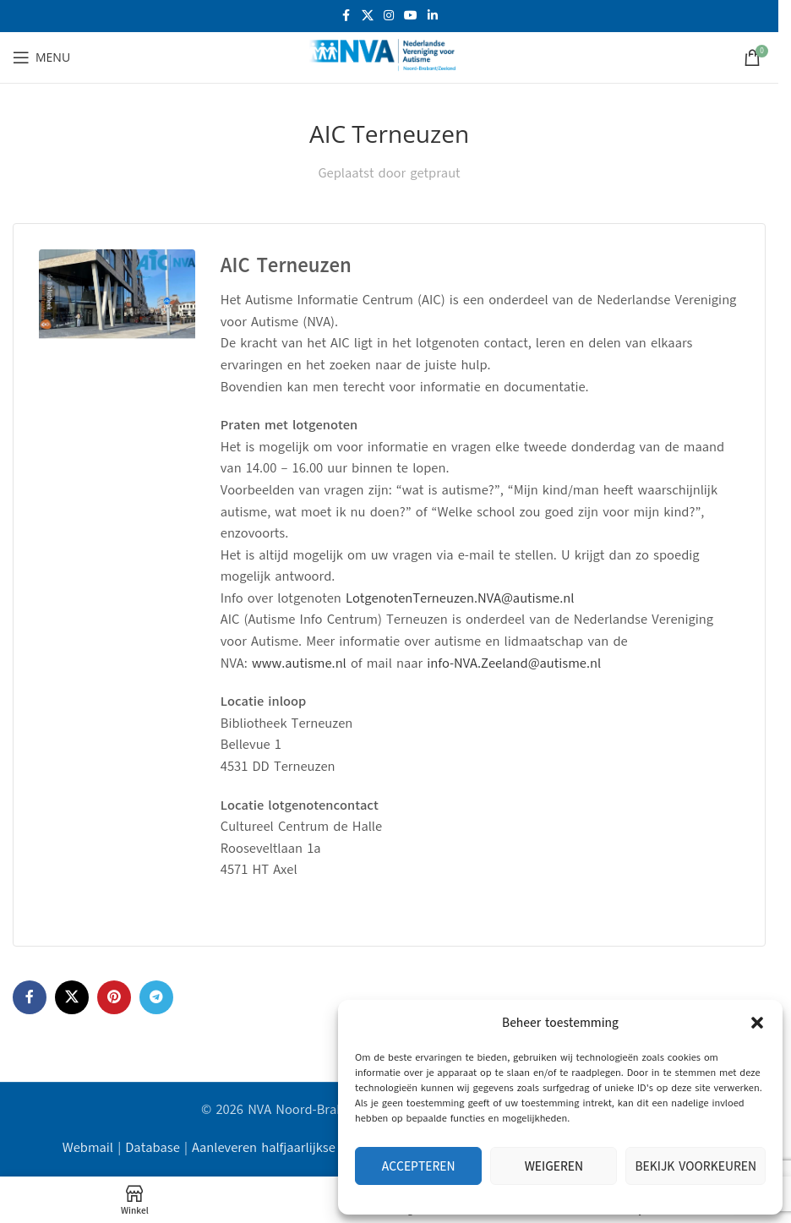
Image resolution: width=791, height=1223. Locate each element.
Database (152, 1147)
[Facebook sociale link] (346, 16)
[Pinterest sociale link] (114, 997)
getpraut (435, 173)
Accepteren (419, 1166)
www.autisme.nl (299, 663)
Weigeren (554, 1166)
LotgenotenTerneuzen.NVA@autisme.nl (460, 598)
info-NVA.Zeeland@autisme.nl (514, 663)
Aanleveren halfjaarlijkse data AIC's (295, 1147)
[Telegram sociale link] (156, 997)
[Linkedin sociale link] (433, 16)
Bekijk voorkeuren (695, 1166)
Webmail (88, 1147)
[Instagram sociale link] (389, 16)
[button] (757, 1022)
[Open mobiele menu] (41, 57)
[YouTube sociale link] (411, 16)
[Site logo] (389, 56)
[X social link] (368, 16)
